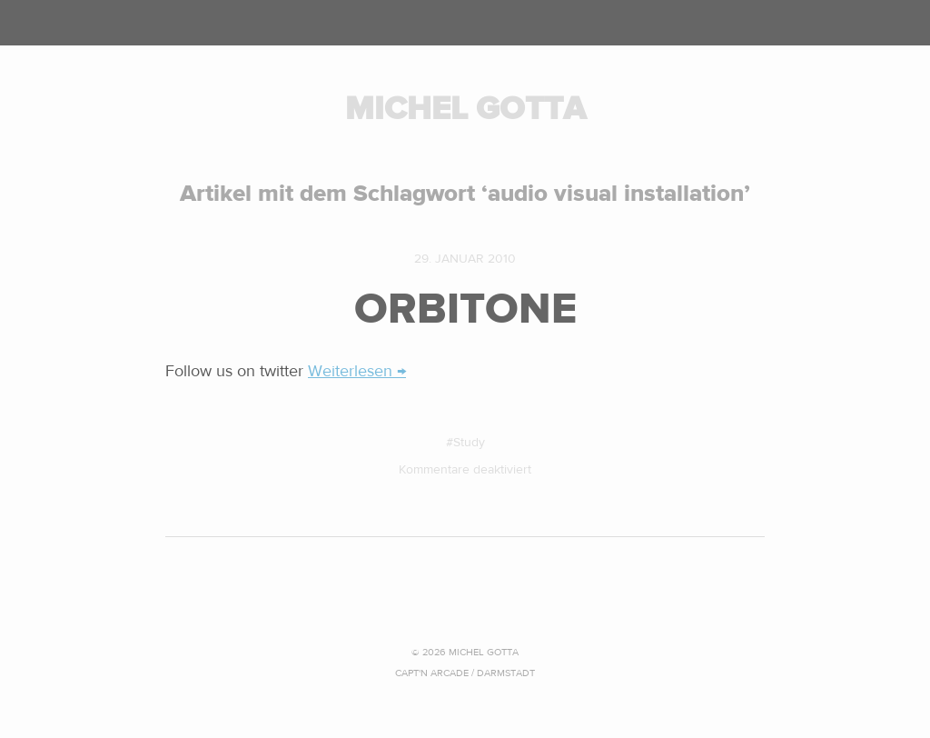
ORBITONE (465, 309)
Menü (465, 22)
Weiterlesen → (357, 371)
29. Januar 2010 (465, 259)
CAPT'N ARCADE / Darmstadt (465, 673)
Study (469, 442)
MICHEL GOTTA (465, 108)
